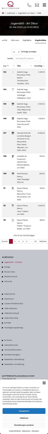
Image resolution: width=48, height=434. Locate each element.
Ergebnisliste (40, 40)
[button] (44, 382)
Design (7, 266)
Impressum (35, 431)
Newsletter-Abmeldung (14, 359)
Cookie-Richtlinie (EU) (13, 303)
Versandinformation (13, 349)
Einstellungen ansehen (24, 424)
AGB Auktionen (10, 308)
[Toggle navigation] (44, 5)
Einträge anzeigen (24, 52)
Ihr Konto (8, 340)
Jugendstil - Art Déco (13, 262)
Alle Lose (15, 40)
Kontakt (7, 322)
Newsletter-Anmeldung (14, 364)
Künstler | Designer (12, 354)
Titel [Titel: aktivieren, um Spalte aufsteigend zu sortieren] (19, 65)
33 (35, 241)
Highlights (27, 40)
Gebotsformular (11, 344)
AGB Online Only (11, 317)
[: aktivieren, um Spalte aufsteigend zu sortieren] (12, 66)
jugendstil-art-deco (26, 13)
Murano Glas (9, 271)
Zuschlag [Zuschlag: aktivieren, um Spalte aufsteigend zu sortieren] (38, 65)
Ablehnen (24, 417)
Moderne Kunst (10, 276)
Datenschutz (26, 431)
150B (39, 13)
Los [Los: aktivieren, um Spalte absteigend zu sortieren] (4, 65)
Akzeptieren (24, 410)
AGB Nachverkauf (11, 313)
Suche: (24, 58)
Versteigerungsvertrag (13, 327)
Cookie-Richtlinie (15, 431)
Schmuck (8, 281)
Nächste (43, 241)
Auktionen (11, 13)
